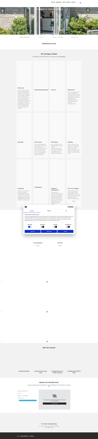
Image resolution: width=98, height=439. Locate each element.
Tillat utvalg (49, 231)
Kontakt (73, 2)
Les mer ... (74, 201)
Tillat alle (65, 231)
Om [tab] (66, 210)
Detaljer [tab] (49, 210)
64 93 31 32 (41, 37)
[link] (54, 396)
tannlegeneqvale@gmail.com (24, 37)
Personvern (31, 436)
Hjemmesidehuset (24, 436)
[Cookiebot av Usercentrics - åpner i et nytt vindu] (68, 207)
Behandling (58, 2)
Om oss (64, 2)
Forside (53, 2)
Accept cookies (54, 403)
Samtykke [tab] (32, 210)
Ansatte (69, 2)
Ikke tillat (32, 231)
